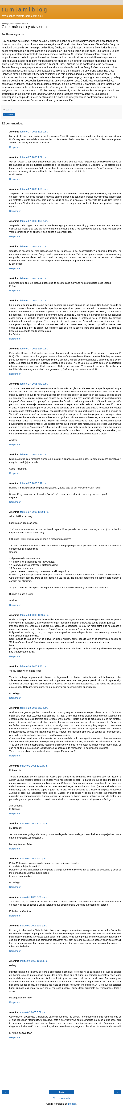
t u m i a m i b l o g (24, 9)
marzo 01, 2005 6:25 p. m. (33, 897)
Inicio (61, 1092)
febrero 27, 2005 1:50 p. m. (34, 189)
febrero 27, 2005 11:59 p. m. (34, 512)
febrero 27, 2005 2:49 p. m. (34, 278)
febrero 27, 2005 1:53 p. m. (34, 221)
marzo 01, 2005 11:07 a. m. (34, 823)
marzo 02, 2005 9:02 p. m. (33, 1012)
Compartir (8, 115)
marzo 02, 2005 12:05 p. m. (34, 961)
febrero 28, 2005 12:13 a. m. (34, 615)
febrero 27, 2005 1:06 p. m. (34, 131)
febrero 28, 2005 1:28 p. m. (34, 666)
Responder (14, 147)
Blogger (72, 1104)
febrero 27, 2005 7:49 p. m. (34, 383)
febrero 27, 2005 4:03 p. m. (34, 300)
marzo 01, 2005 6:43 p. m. (33, 925)
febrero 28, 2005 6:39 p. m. (34, 708)
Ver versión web (61, 1098)
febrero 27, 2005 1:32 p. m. (34, 157)
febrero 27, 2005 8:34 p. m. (34, 454)
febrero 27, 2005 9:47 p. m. (34, 483)
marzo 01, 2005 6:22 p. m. (33, 858)
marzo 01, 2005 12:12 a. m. (34, 765)
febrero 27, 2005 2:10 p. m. (34, 246)
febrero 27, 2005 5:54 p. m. (34, 348)
